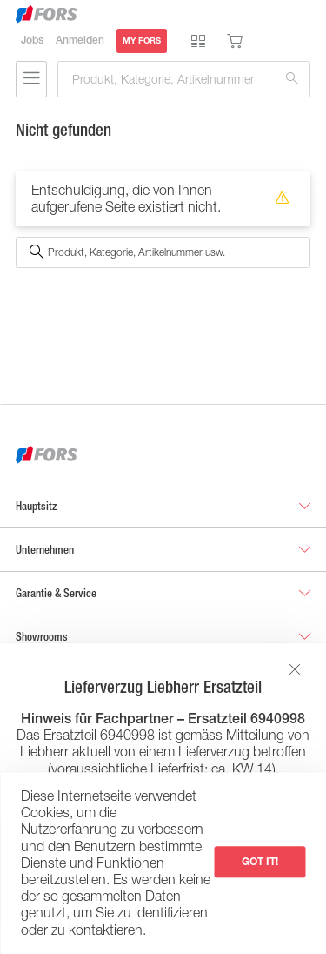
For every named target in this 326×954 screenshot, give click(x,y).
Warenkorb (234, 41)
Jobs (32, 40)
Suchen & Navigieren (31, 79)
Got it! (260, 861)
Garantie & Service (56, 593)
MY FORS (142, 40)
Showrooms (42, 636)
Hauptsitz (36, 506)
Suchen (292, 79)
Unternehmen (45, 549)
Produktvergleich (198, 41)
